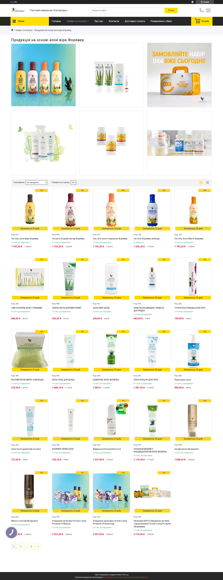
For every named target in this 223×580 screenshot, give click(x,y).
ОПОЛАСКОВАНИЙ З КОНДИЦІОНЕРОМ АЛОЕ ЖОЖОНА (150, 450)
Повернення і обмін (161, 21)
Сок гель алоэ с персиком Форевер (110, 238)
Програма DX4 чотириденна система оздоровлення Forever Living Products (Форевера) (152, 524)
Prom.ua (125, 575)
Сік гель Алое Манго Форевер (189, 238)
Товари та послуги (77, 21)
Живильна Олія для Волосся (107, 449)
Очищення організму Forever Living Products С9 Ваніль (69, 522)
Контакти (114, 21)
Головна (56, 21)
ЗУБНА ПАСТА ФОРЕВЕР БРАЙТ (66, 308)
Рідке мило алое (183, 380)
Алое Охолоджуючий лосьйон (26, 449)
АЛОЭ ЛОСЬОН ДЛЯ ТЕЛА (146, 380)
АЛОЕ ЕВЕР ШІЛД (101, 308)
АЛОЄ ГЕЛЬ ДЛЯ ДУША (63, 380)
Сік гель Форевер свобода (147, 238)
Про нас (98, 21)
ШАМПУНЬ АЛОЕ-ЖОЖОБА (106, 380)
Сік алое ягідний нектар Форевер (68, 238)
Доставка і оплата (135, 21)
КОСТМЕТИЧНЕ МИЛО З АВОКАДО (27, 380)
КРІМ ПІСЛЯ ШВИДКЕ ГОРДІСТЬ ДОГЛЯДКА (149, 309)
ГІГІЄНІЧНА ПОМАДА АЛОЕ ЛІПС (190, 308)
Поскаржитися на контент (114, 577)
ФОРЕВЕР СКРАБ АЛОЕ (63, 449)
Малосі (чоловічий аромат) (24, 521)
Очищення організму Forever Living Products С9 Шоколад (110, 522)
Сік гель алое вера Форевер (24, 238)
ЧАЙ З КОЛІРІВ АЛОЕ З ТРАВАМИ (26, 308)
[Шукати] (171, 10)
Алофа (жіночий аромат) (187, 449)
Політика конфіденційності (137, 577)
